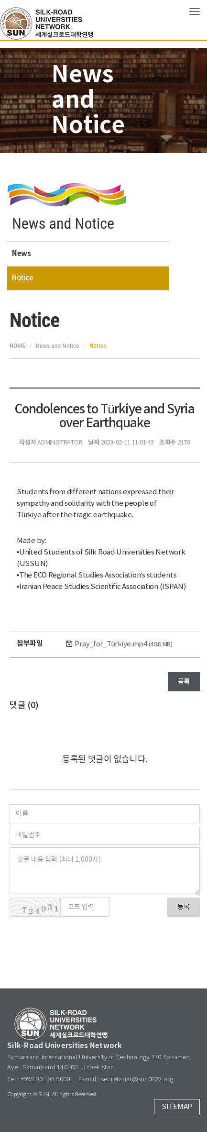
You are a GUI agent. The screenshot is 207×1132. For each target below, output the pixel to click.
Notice (22, 278)
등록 (183, 907)
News (21, 253)
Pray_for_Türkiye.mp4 (123, 644)
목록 (184, 682)
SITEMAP (177, 1107)
